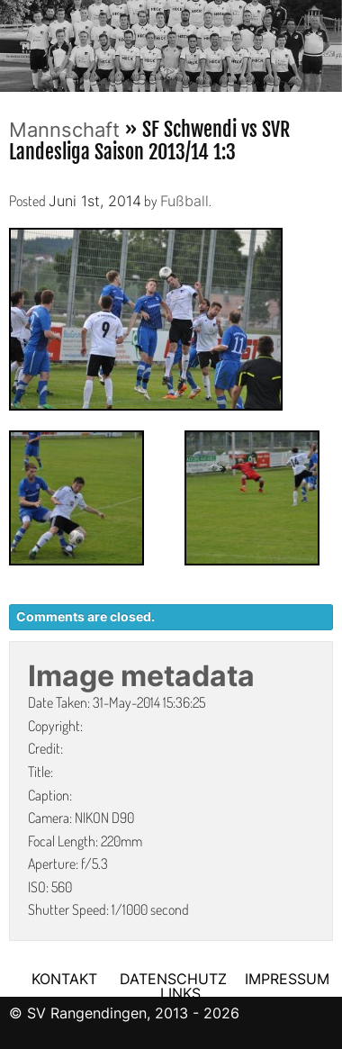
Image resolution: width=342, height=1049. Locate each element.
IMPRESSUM (287, 979)
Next (328, 40)
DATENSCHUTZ (173, 979)
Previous (13, 40)
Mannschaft (64, 129)
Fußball (184, 201)
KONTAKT (64, 979)
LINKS (180, 993)
